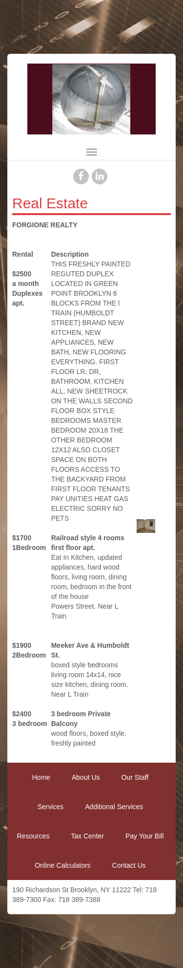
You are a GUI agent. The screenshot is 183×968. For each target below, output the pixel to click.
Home (41, 777)
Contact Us (129, 865)
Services (51, 807)
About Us (86, 777)
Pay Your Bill (144, 836)
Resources (33, 836)
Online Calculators (62, 865)
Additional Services (114, 807)
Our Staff (134, 777)
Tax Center (87, 836)
